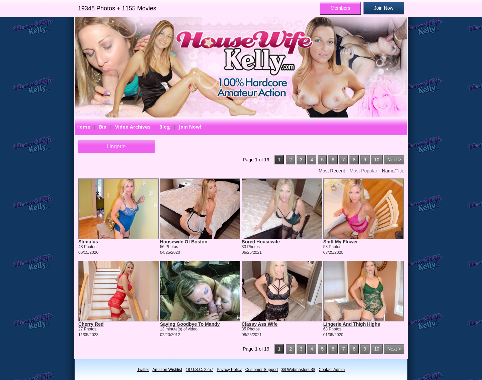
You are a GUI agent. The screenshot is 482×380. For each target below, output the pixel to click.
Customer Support (261, 369)
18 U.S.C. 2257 (199, 369)
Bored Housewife (261, 241)
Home (83, 127)
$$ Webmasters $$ (298, 369)
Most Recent (332, 170)
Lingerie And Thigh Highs (351, 324)
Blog (164, 127)
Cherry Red (90, 324)
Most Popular (363, 170)
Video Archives (133, 127)
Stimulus (88, 241)
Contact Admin (332, 369)
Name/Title (393, 170)
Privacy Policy (229, 369)
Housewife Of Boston (184, 241)
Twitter (143, 369)
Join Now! (190, 127)
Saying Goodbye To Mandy (190, 324)
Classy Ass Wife (260, 324)
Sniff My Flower (340, 241)
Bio (102, 127)
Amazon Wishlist (167, 369)
